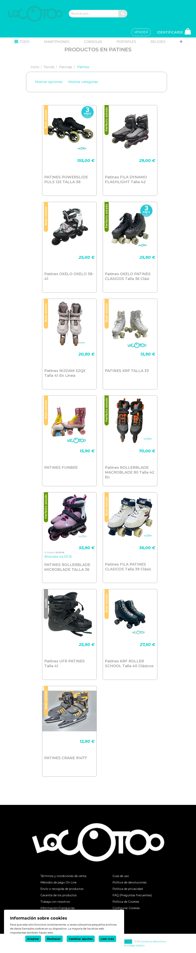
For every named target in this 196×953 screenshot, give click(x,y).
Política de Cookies (126, 901)
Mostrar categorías (83, 82)
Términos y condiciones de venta (63, 876)
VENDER (141, 32)
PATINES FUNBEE (61, 467)
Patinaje (65, 67)
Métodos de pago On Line (58, 882)
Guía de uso (121, 876)
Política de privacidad (128, 889)
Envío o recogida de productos (61, 889)
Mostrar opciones (49, 82)
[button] (21, 41)
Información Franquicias (57, 908)
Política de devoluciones (130, 882)
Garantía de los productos (58, 895)
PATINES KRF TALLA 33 (127, 371)
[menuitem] (56, 41)
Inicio (35, 67)
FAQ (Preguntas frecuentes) (132, 895)
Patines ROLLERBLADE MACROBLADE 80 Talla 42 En (129, 472)
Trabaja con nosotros (55, 901)
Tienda (48, 67)
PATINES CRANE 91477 (65, 758)
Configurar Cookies (126, 908)
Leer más (107, 938)
